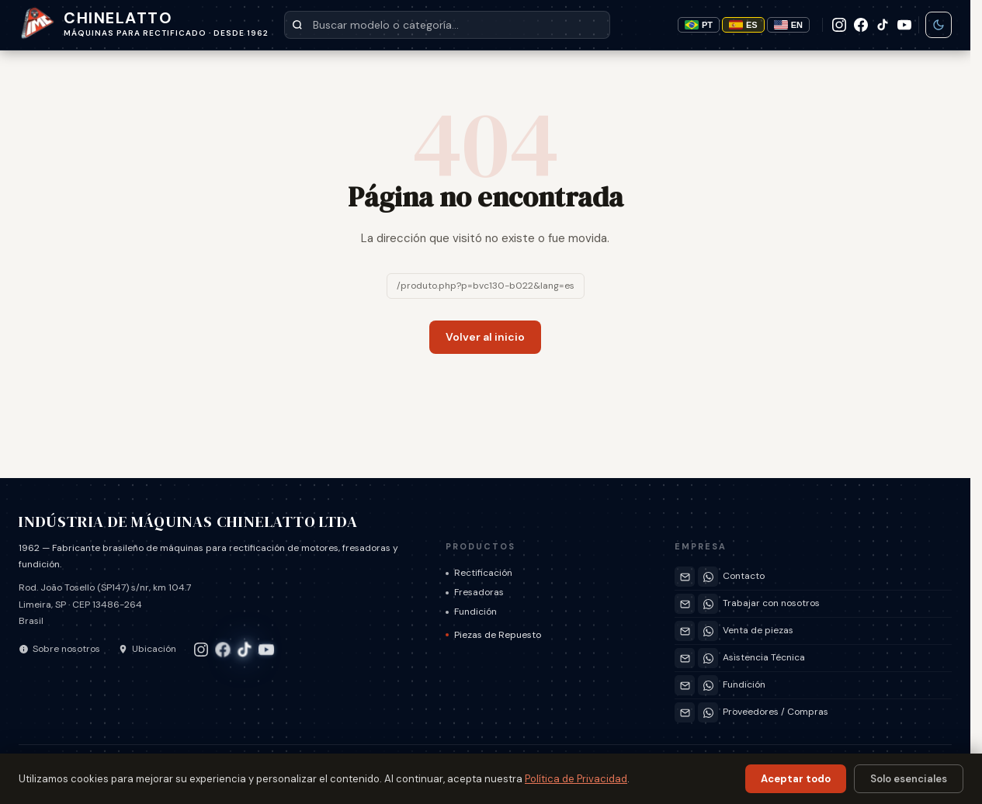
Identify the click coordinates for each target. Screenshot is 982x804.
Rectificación (479, 573)
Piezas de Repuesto (493, 635)
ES (743, 24)
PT (699, 24)
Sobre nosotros (59, 649)
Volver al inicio (485, 337)
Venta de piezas (758, 630)
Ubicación (147, 649)
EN (788, 24)
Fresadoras (475, 592)
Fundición (471, 611)
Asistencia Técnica (764, 657)
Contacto (744, 576)
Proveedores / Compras (775, 711)
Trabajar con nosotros (771, 603)
